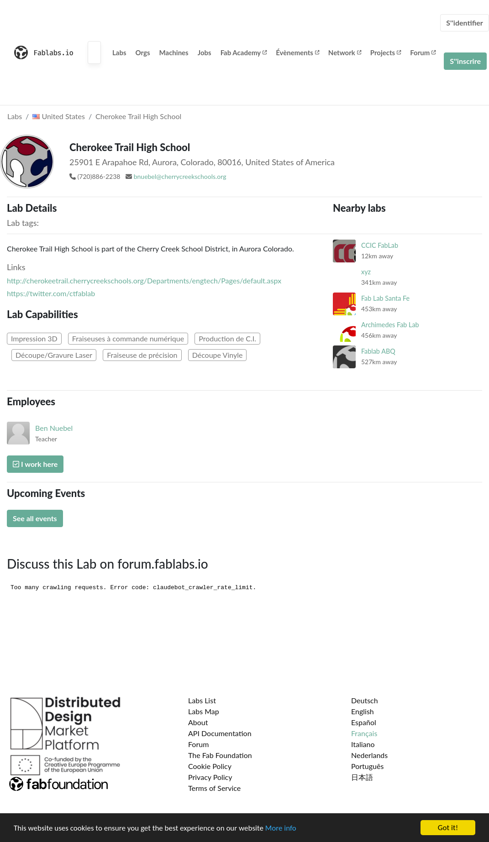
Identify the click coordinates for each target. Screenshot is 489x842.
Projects (385, 52)
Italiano (363, 744)
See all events (35, 518)
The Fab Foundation (220, 755)
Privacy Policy (210, 777)
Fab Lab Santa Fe (385, 298)
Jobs (204, 52)
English (362, 711)
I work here (35, 464)
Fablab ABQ (378, 351)
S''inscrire (465, 61)
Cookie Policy (209, 766)
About (198, 722)
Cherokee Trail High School (138, 116)
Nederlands (369, 755)
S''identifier (464, 22)
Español (363, 722)
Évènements (297, 52)
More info (280, 828)
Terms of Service (214, 788)
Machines (174, 52)
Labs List (202, 700)
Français (364, 733)
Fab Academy (244, 52)
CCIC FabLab (379, 245)
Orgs (143, 52)
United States (58, 116)
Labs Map (203, 711)
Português (367, 766)
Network (344, 52)
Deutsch (364, 700)
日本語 (362, 777)
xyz (366, 272)
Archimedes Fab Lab (390, 325)
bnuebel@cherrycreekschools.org (180, 176)
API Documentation (220, 733)
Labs (119, 52)
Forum (423, 52)
